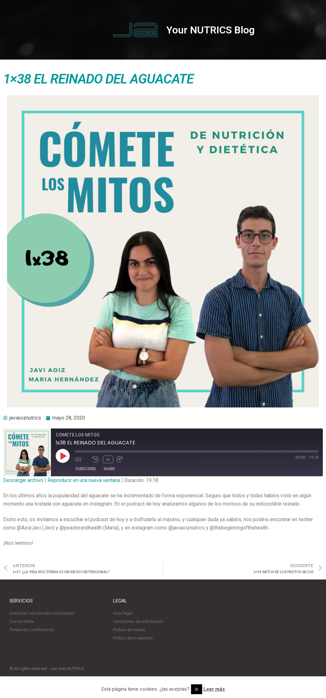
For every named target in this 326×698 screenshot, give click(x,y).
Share (109, 468)
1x (108, 459)
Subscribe (85, 468)
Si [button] (196, 689)
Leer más (214, 689)
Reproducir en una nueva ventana (83, 480)
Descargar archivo (23, 480)
